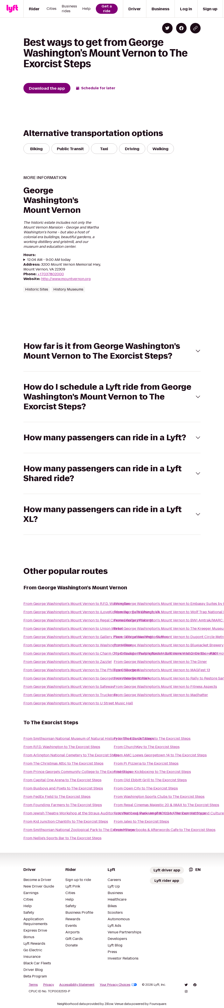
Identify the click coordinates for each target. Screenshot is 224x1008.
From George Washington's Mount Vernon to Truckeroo (70, 694)
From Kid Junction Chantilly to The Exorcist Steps (65, 821)
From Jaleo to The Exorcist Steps (141, 821)
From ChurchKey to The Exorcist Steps (147, 746)
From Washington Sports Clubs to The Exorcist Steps (159, 796)
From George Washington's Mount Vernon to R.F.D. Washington (76, 603)
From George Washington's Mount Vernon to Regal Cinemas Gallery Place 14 (88, 620)
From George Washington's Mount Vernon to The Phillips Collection (81, 670)
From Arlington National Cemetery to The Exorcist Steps (71, 755)
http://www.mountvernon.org (66, 278)
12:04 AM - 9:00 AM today (49, 259)
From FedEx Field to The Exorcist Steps (57, 796)
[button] (112, 351)
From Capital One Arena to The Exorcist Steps (62, 780)
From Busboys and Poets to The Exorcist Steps (63, 788)
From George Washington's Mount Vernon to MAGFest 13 (162, 670)
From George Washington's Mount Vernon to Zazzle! (67, 661)
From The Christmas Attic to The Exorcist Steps (63, 763)
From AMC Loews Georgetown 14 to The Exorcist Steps (160, 755)
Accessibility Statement (76, 984)
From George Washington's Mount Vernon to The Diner (160, 661)
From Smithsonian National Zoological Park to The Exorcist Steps (79, 829)
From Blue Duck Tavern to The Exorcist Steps (152, 738)
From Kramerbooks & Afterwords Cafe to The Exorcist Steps (164, 829)
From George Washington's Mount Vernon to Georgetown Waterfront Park (86, 678)
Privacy (48, 984)
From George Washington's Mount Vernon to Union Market (73, 628)
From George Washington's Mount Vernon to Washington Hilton (77, 645)
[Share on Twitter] (167, 28)
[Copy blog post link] (195, 28)
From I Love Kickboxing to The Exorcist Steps (152, 771)
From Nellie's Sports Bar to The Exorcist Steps (62, 838)
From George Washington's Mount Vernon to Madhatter (161, 694)
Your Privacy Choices (118, 984)
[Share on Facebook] (181, 28)
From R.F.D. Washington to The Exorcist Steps (61, 746)
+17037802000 (50, 274)
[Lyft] (12, 9)
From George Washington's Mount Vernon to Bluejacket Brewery (169, 645)
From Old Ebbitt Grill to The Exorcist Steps (150, 780)
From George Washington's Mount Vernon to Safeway (68, 686)
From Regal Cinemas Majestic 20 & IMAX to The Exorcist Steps (166, 804)
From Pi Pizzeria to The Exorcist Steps (146, 763)
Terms (33, 984)
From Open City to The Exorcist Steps (146, 788)
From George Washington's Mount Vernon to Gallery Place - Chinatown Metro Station (95, 636)
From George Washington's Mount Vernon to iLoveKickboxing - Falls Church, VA (91, 611)
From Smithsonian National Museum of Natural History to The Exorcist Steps (88, 738)
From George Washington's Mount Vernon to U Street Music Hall (78, 703)
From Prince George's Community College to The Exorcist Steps (77, 771)
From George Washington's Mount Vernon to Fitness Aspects (165, 686)
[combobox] (194, 869)
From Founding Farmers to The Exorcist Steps (62, 804)
